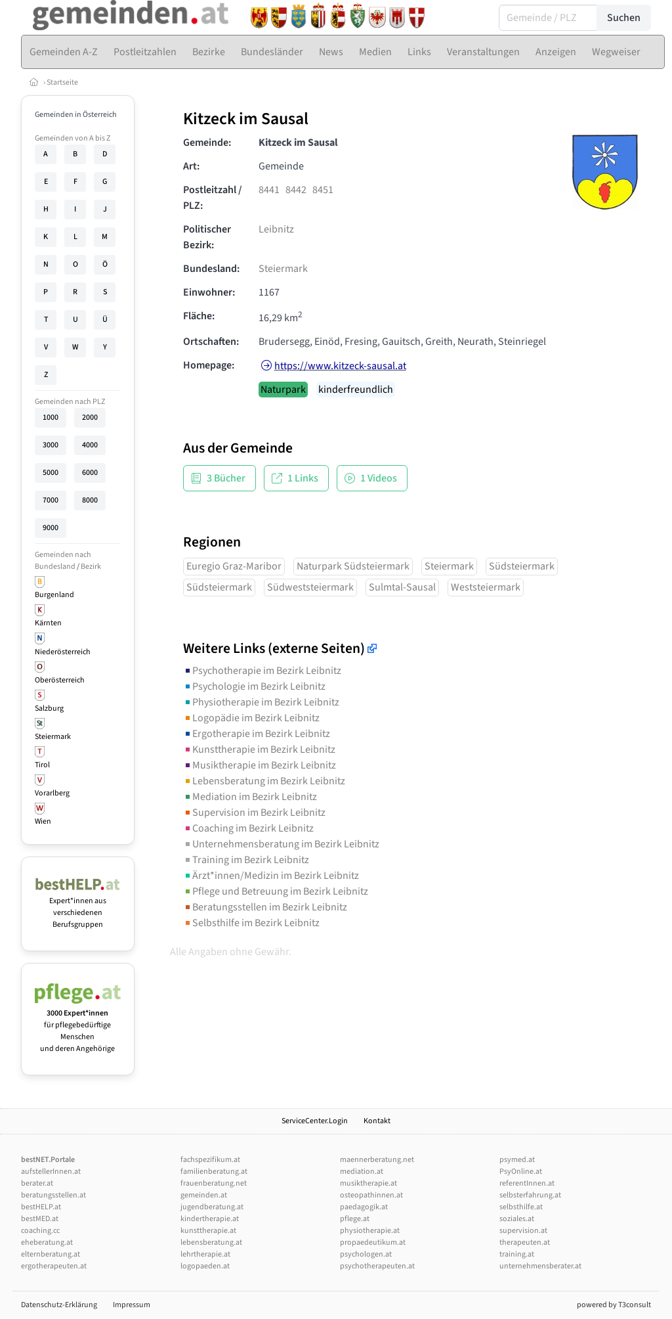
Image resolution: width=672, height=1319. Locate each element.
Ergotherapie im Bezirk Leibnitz (256, 734)
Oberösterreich (60, 680)
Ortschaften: (211, 341)
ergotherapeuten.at (54, 1266)
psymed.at (517, 1159)
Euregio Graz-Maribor (234, 566)
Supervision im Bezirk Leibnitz (254, 812)
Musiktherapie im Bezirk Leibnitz (259, 765)
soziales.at (516, 1218)
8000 (90, 500)
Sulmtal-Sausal (402, 587)
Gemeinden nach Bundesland (63, 560)
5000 (50, 472)
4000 (90, 445)
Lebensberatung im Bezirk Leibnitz (264, 781)
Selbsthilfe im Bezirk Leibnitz (251, 923)
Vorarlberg (52, 793)
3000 (50, 445)
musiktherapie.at (368, 1183)
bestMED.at (39, 1218)
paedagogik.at (364, 1207)
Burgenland (54, 594)
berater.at (37, 1183)
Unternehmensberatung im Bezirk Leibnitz (281, 844)
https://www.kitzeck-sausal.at (340, 366)
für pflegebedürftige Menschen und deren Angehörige (78, 1025)
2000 (90, 417)
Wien (43, 821)
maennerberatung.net (377, 1159)
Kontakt (377, 1121)
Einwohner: (209, 292)
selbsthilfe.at (521, 1207)
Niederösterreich (63, 652)
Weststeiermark (485, 587)
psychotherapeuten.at (377, 1266)
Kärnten (48, 623)
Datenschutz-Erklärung (59, 1304)
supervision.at (523, 1230)
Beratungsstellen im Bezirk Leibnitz (265, 907)
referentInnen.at (527, 1183)
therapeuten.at (524, 1242)
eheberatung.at (47, 1242)
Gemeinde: (207, 142)
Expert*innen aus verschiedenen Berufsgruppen (78, 906)
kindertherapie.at (209, 1218)
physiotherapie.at (370, 1230)
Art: (191, 166)
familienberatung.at (213, 1171)
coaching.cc (40, 1230)
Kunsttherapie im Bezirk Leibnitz (259, 749)
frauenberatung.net (213, 1183)
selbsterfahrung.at (530, 1195)
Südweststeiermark (310, 587)
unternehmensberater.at (540, 1266)
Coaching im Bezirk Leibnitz (248, 828)
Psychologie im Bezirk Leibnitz (254, 686)
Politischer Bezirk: (207, 237)
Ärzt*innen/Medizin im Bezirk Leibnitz (271, 875)
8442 (295, 190)
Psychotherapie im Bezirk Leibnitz (262, 670)
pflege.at (354, 1218)
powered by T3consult (614, 1304)
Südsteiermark (522, 566)
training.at (516, 1254)
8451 (322, 190)
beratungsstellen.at (53, 1195)
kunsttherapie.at (208, 1230)
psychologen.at (366, 1254)
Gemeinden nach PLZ (70, 401)
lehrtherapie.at (205, 1254)
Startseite (62, 82)
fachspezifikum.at (210, 1159)
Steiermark (53, 736)
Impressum (131, 1304)
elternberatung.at (50, 1254)
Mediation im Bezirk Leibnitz (250, 797)
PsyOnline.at (520, 1171)
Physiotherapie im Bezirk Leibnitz (261, 702)
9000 (50, 527)
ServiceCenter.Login (315, 1121)
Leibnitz (276, 229)
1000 (50, 417)
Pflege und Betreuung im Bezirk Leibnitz (275, 891)
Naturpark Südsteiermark (353, 566)
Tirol (42, 765)
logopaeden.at (205, 1266)
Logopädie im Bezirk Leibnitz (251, 718)
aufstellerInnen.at (51, 1171)
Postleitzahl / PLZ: (212, 198)
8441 (269, 190)
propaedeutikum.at (373, 1242)
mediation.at (361, 1171)
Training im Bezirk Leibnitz (246, 860)
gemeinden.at (203, 1195)
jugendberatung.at (211, 1207)
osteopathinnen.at (371, 1195)
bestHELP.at (41, 1207)
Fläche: (199, 316)
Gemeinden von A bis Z (72, 138)
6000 (90, 472)
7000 (50, 500)
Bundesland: (211, 268)
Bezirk (91, 566)
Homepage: (208, 365)
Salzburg (49, 708)
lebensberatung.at (211, 1242)
